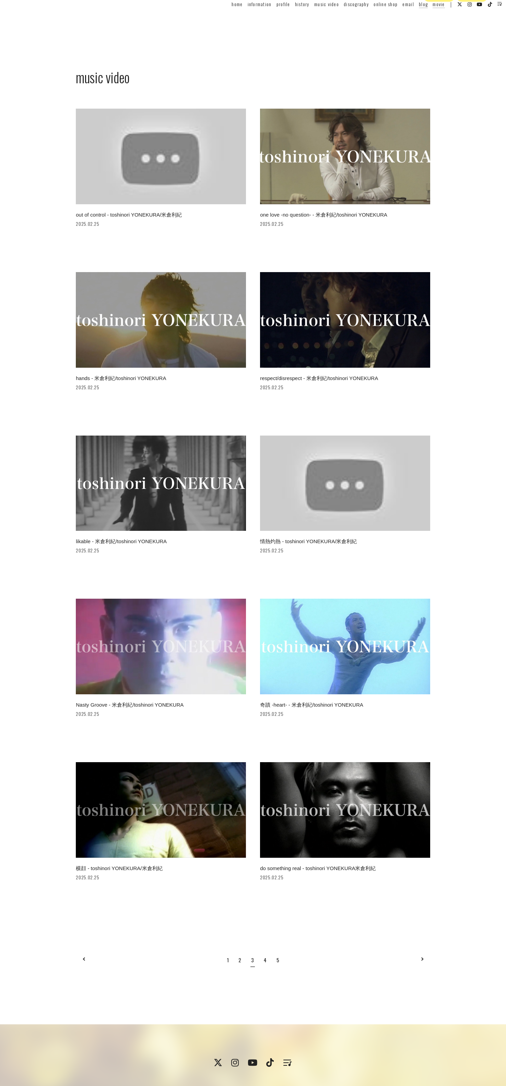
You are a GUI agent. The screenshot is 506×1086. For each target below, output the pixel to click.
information (244, 19)
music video (311, 19)
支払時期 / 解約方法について (257, 1058)
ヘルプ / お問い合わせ (337, 1058)
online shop (370, 19)
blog (408, 19)
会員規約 (156, 1058)
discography (341, 19)
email (393, 19)
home (221, 19)
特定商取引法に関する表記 (197, 1058)
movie (423, 19)
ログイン (472, 31)
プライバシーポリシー (119, 1058)
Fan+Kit (264, 1077)
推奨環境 (300, 1058)
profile (268, 19)
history (287, 19)
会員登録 (439, 31)
